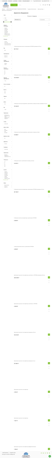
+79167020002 (5, 452)
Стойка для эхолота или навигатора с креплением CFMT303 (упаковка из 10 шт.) (29, 189)
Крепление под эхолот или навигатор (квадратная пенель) (25, 446)
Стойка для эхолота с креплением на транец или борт (24, 160)
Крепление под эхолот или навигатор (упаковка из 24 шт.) (25, 332)
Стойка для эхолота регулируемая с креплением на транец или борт (27, 132)
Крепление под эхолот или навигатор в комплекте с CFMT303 (25, 303)
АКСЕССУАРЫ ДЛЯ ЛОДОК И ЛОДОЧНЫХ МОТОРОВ (16, 9)
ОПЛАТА (19, 1)
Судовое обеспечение (32, 9)
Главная (3, 9)
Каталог (14, 5)
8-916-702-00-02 (37, 1)
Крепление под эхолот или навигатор (21, 389)
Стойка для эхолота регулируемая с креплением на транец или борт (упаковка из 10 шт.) (30, 103)
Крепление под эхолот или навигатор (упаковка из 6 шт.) (24, 360)
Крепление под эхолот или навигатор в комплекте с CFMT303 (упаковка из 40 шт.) (29, 275)
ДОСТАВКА (15, 1)
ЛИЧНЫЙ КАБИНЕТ (26, 1)
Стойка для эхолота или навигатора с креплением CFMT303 (25, 217)
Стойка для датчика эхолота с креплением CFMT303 (24, 246)
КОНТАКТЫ (10, 1)
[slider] (3, 22)
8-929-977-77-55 (45, 1)
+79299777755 (12, 452)
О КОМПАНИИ (4, 1)
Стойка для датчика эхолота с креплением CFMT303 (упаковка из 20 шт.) (27, 46)
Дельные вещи (40, 9)
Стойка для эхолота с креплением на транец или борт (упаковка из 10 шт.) (28, 74)
